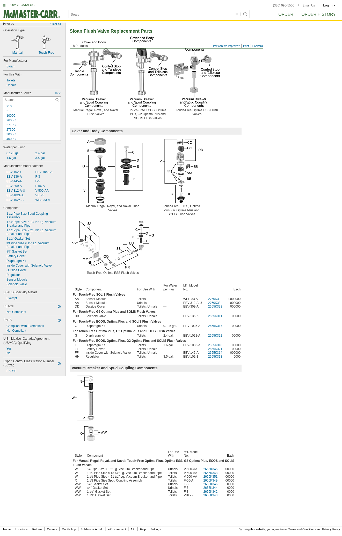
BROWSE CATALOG (20, 4)
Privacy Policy (331, 529)
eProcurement (117, 529)
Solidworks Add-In (92, 529)
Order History (318, 14)
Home (7, 529)
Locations (22, 529)
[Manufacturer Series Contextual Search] (32, 99)
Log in (329, 5)
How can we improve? (226, 45)
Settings (155, 529)
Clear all (55, 23)
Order (285, 14)
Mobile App (69, 529)
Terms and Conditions (302, 529)
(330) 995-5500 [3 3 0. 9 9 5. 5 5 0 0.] (283, 5)
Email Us (308, 5)
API (133, 529)
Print (246, 45)
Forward (257, 45)
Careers (52, 529)
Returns (37, 529)
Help (143, 529)
